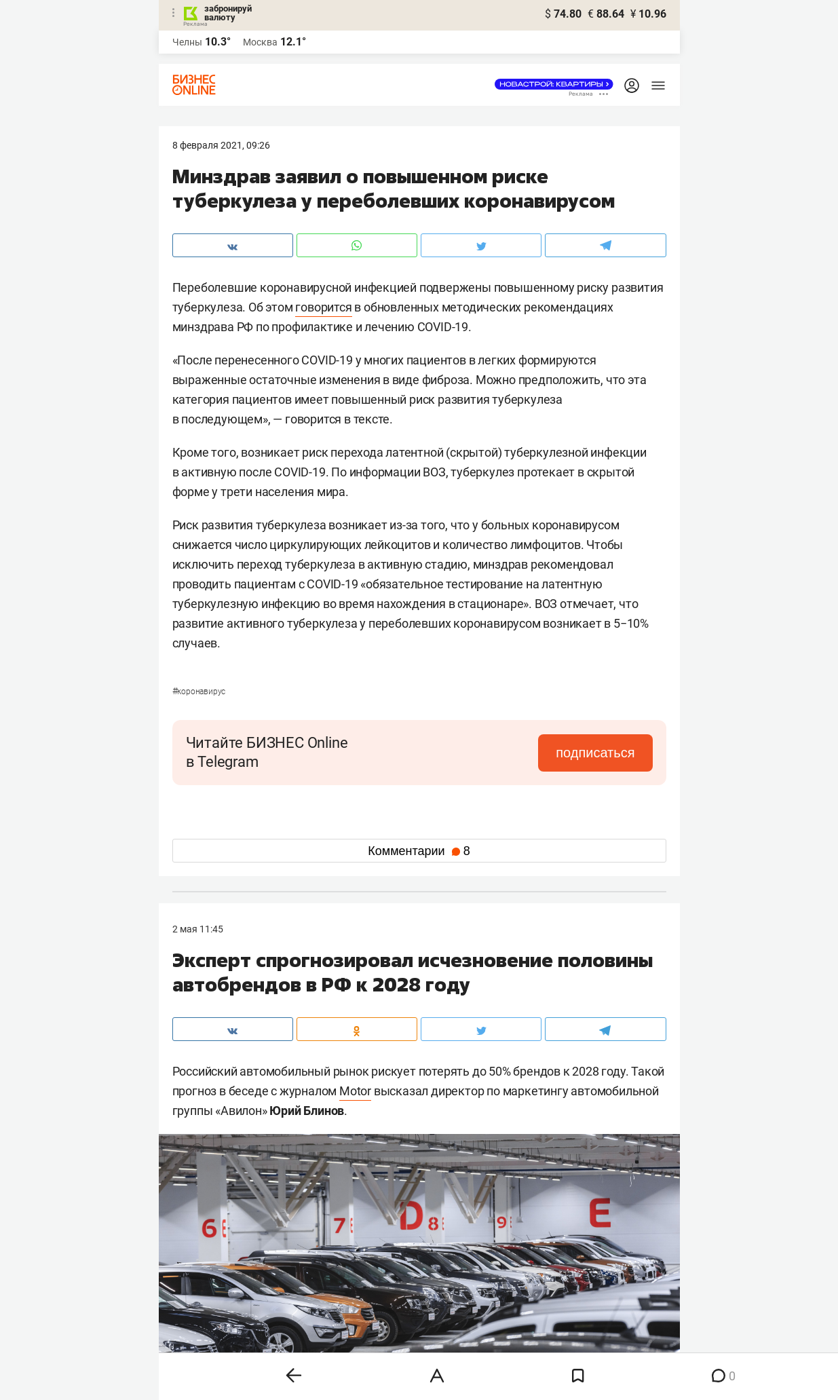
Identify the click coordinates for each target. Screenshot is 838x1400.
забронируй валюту (228, 13)
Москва (260, 42)
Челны (187, 42)
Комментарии (419, 851)
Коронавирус (199, 691)
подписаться (595, 752)
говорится (323, 307)
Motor (355, 1091)
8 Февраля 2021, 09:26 (221, 145)
